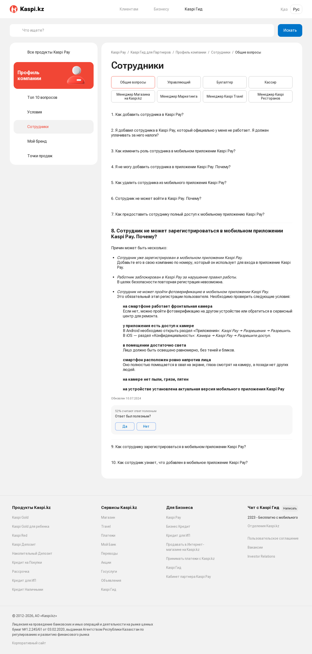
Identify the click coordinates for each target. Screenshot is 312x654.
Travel (106, 526)
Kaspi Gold (20, 517)
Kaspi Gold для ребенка (30, 526)
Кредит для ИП (24, 580)
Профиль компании (191, 52)
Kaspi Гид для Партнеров (151, 52)
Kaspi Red (19, 535)
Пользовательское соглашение (273, 538)
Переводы (109, 553)
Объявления (111, 580)
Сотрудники (220, 52)
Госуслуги (109, 571)
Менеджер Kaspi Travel (225, 96)
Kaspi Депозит (24, 544)
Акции (106, 562)
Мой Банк (108, 544)
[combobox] (146, 30)
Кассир (270, 82)
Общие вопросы (133, 82)
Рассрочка (20, 571)
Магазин (108, 517)
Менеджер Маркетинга (178, 96)
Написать (290, 508)
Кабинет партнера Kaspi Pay (188, 577)
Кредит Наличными (27, 589)
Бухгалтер (225, 82)
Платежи (108, 535)
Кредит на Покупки (27, 562)
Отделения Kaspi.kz (263, 526)
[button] (201, 331)
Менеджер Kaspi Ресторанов (271, 96)
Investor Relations (261, 556)
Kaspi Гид (108, 589)
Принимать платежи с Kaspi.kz (190, 559)
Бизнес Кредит (178, 526)
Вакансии (255, 547)
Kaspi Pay (118, 52)
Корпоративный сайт (29, 643)
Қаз (284, 9)
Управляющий (178, 82)
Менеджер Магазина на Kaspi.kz (133, 96)
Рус (296, 9)
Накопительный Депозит (32, 553)
